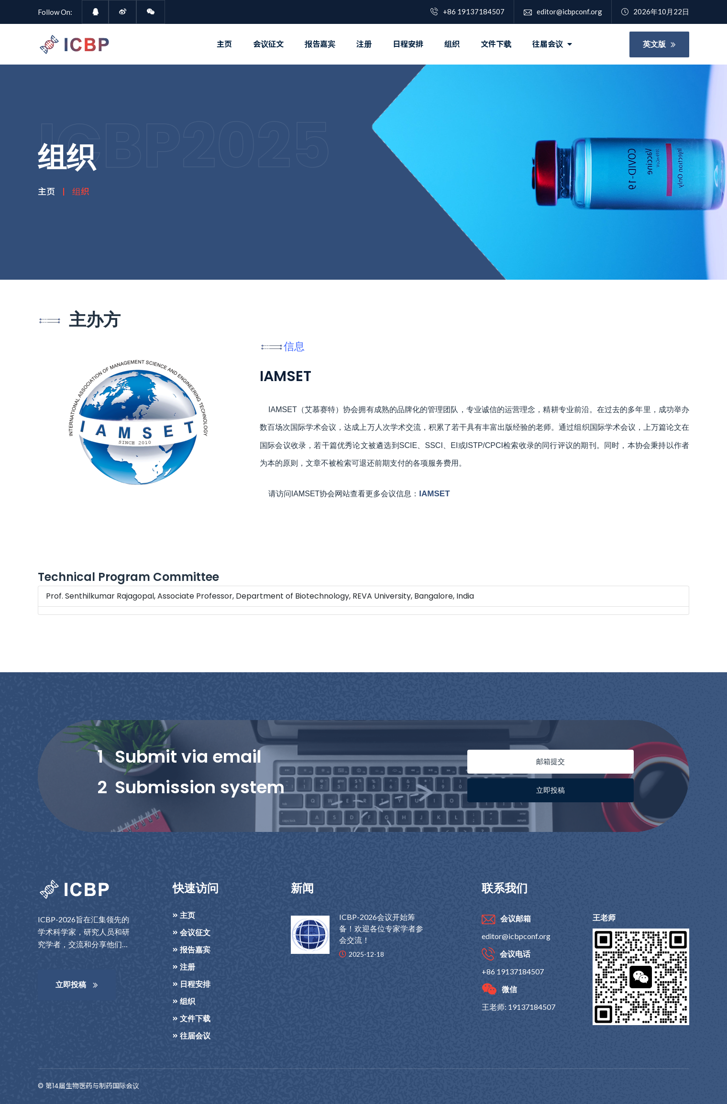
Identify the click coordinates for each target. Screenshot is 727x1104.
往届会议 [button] (552, 44)
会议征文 (268, 44)
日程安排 (408, 44)
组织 (452, 44)
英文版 (659, 44)
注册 (364, 44)
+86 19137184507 (467, 11)
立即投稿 (550, 790)
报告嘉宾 (320, 44)
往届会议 (195, 1035)
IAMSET (434, 493)
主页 (224, 44)
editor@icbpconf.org (563, 11)
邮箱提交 (550, 761)
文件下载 (496, 44)
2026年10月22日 (655, 11)
